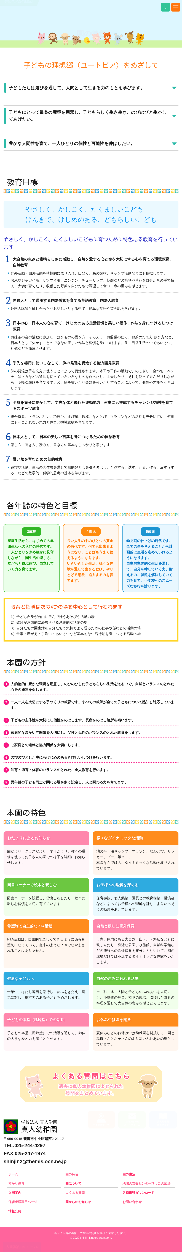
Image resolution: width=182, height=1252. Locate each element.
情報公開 (14, 1211)
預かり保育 (16, 1183)
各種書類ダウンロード (138, 1193)
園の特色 (71, 1174)
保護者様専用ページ (22, 1202)
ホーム (13, 1174)
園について (73, 1183)
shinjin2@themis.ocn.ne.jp (35, 1161)
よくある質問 (75, 1193)
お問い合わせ (132, 1202)
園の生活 (128, 1174)
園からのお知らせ (78, 1202)
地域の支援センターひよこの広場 (146, 1183)
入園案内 (14, 1193)
